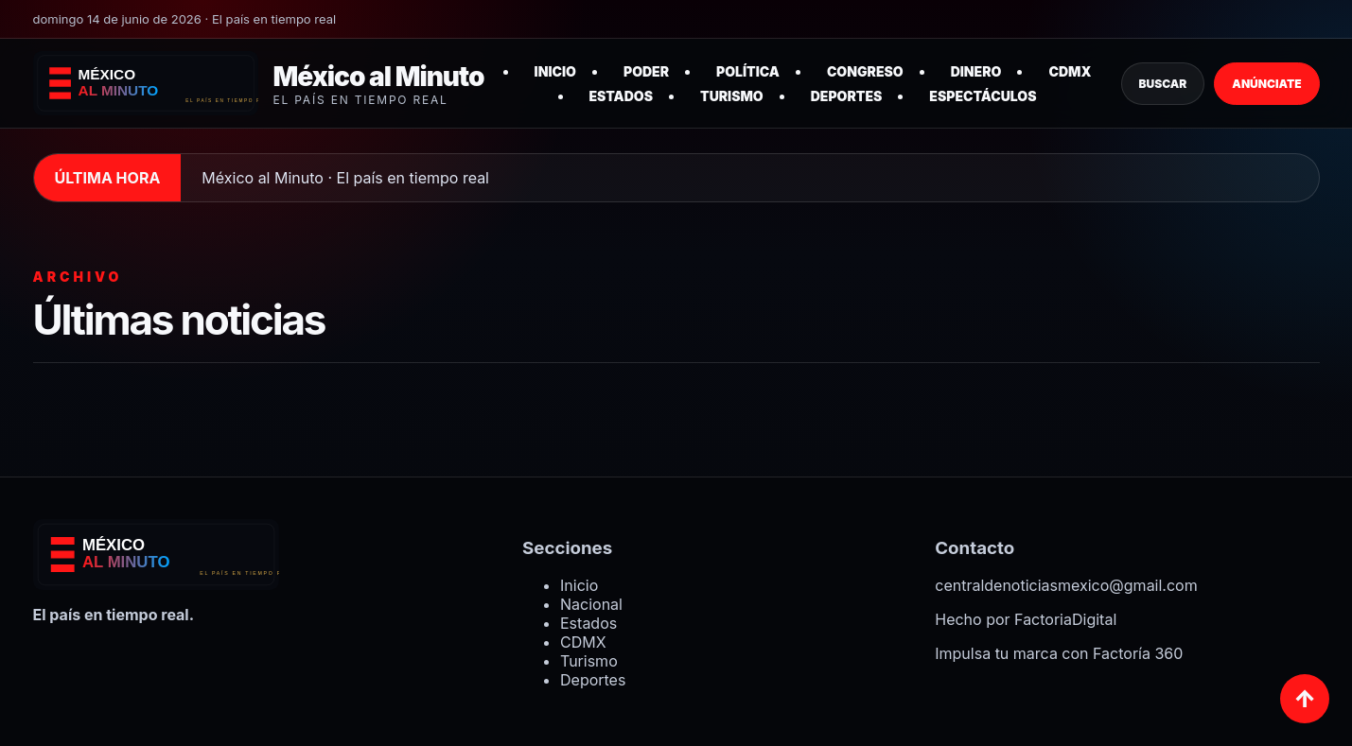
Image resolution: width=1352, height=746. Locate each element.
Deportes (847, 96)
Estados (621, 96)
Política (748, 71)
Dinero (976, 71)
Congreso (865, 71)
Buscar (1163, 84)
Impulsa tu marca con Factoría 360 (1059, 653)
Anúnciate (1266, 84)
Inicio (555, 71)
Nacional (591, 604)
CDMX (1069, 71)
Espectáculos (982, 96)
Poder (646, 71)
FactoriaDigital (1065, 619)
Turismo (732, 96)
